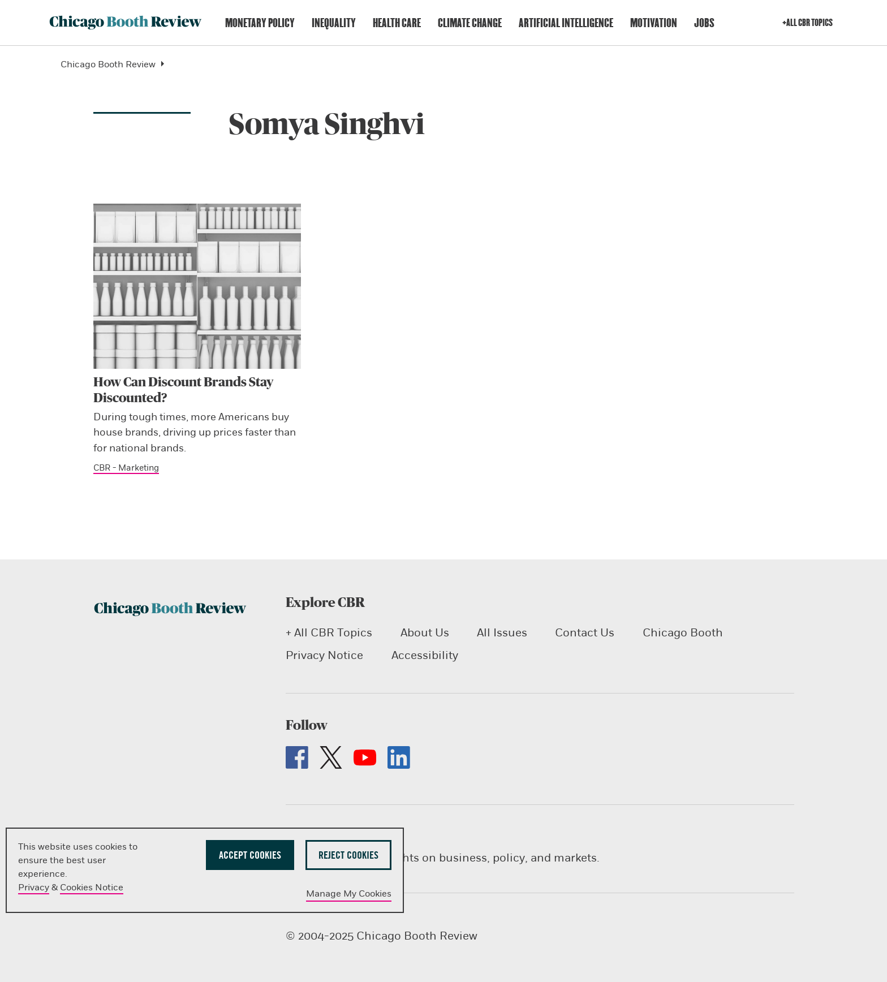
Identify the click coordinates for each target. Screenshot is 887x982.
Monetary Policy (260, 23)
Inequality (334, 23)
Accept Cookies (250, 855)
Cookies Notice (91, 887)
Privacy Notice (324, 655)
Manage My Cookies (348, 893)
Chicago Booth (682, 633)
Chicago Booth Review (117, 64)
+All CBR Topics (807, 22)
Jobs (704, 23)
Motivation (653, 23)
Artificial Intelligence (566, 23)
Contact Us (584, 633)
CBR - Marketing (126, 468)
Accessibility (424, 655)
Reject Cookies (348, 855)
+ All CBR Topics (329, 633)
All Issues (502, 633)
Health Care (397, 23)
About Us (424, 633)
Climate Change (470, 23)
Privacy (33, 887)
